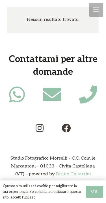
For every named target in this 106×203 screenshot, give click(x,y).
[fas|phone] (88, 94)
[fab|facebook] (66, 128)
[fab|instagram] (40, 128)
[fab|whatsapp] (17, 94)
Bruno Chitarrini (73, 174)
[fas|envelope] (52, 94)
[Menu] (96, 10)
